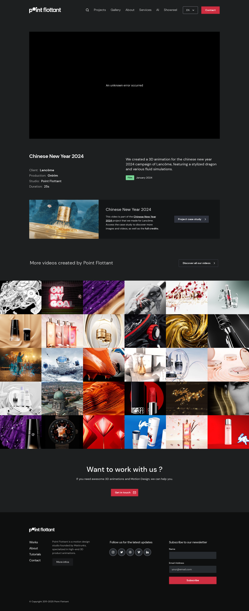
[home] (45, 10)
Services (145, 10)
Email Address (176, 563)
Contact (210, 10)
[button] (190, 10)
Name (172, 549)
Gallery (116, 10)
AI (157, 10)
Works (33, 542)
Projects (100, 10)
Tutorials (35, 554)
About (130, 10)
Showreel (170, 10)
